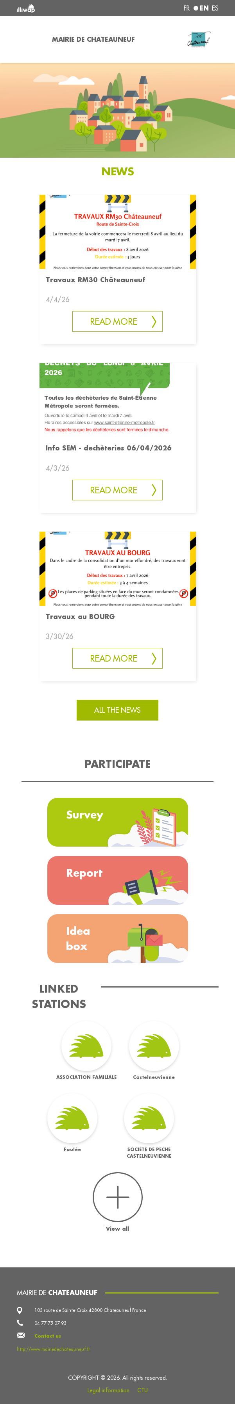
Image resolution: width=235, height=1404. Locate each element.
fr (187, 8)
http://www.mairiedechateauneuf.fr (53, 1349)
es (215, 8)
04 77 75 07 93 (50, 1323)
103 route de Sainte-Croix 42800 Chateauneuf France (90, 1310)
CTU (142, 1390)
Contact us (47, 1336)
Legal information (108, 1390)
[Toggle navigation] (29, 39)
